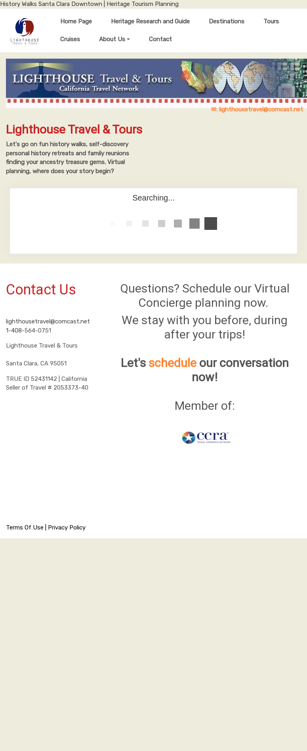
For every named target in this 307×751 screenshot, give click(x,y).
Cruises (70, 39)
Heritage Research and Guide (150, 21)
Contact (160, 39)
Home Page (76, 21)
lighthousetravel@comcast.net (48, 321)
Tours (271, 21)
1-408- (15, 330)
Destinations (226, 21)
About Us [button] (112, 39)
